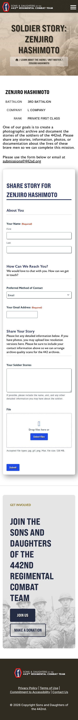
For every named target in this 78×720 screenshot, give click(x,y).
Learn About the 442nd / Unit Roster (41, 60)
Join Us (22, 615)
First (9, 229)
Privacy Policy (27, 688)
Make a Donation (28, 630)
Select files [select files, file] (39, 436)
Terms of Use (49, 688)
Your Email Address (24, 307)
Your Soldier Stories (19, 365)
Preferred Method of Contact (25, 288)
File (9, 409)
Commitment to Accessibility (30, 692)
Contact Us (60, 692)
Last (9, 243)
